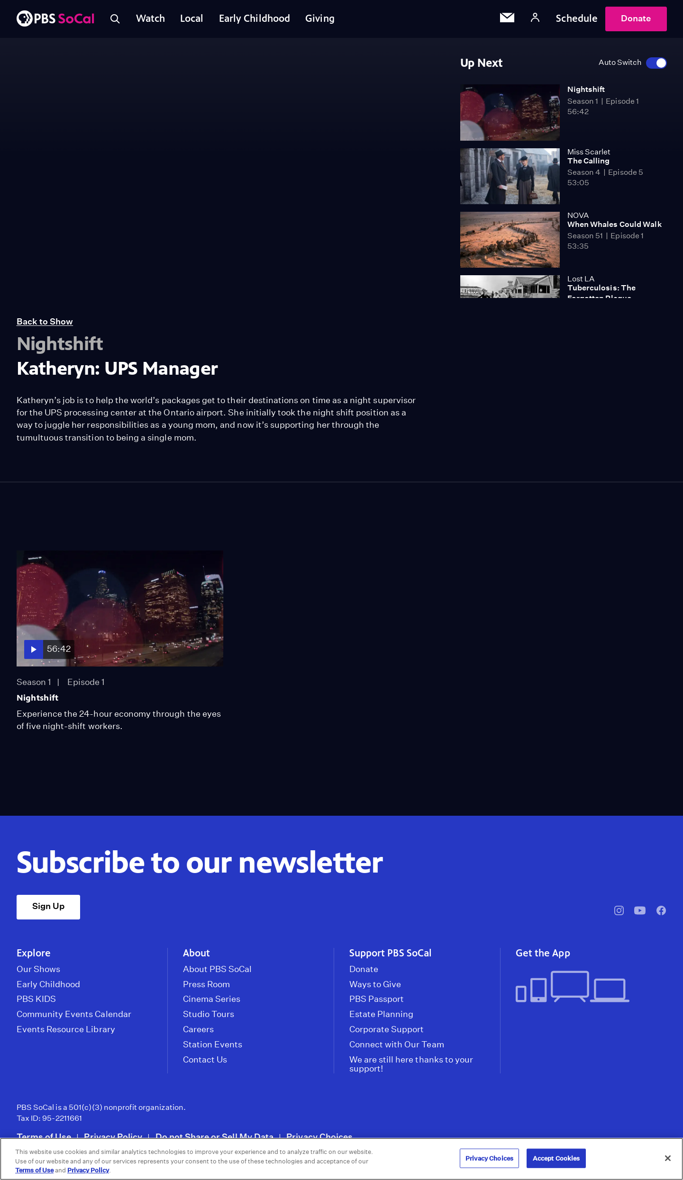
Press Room (206, 984)
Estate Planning (381, 1014)
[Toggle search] (115, 19)
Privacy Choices (319, 1137)
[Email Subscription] (507, 19)
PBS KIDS (36, 999)
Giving (320, 18)
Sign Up (48, 906)
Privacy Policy (113, 1137)
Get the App (543, 953)
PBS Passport (376, 999)
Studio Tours (209, 1014)
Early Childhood (255, 18)
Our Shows (39, 969)
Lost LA (580, 278)
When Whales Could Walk (614, 224)
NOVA (578, 215)
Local (192, 18)
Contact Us (205, 1059)
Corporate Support (386, 1029)
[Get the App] (587, 987)
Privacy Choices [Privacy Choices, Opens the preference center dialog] (489, 1158)
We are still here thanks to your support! (411, 1064)
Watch (150, 18)
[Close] (667, 1158)
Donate (636, 18)
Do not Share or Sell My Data (214, 1137)
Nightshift (586, 89)
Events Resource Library (66, 1029)
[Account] (535, 19)
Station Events (213, 1044)
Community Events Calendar (74, 1014)
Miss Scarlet (588, 151)
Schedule (577, 18)
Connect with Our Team (396, 1044)
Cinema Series (212, 999)
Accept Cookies (556, 1158)
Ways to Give (375, 984)
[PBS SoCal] (55, 19)
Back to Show (45, 321)
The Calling (588, 160)
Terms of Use (44, 1137)
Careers (198, 1029)
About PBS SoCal (217, 969)
